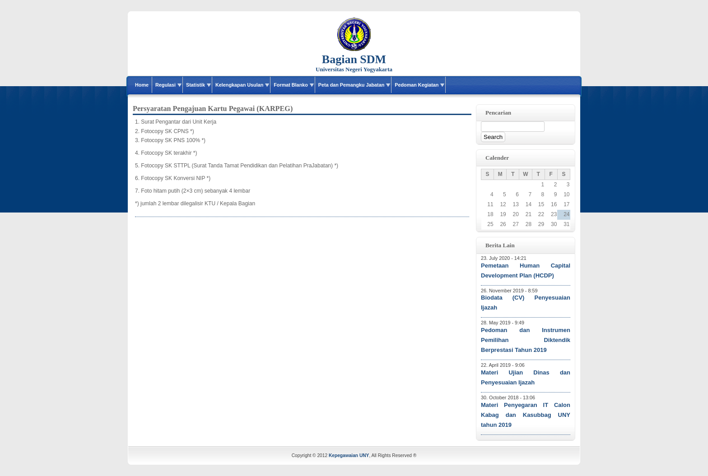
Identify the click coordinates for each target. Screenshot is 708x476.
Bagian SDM (354, 59)
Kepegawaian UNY (349, 455)
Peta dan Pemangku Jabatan (351, 85)
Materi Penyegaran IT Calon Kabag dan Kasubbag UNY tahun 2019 (525, 415)
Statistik (195, 85)
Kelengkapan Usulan (239, 85)
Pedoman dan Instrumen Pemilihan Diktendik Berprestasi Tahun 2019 (525, 340)
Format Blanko (291, 85)
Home (142, 85)
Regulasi (165, 85)
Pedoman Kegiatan (416, 85)
